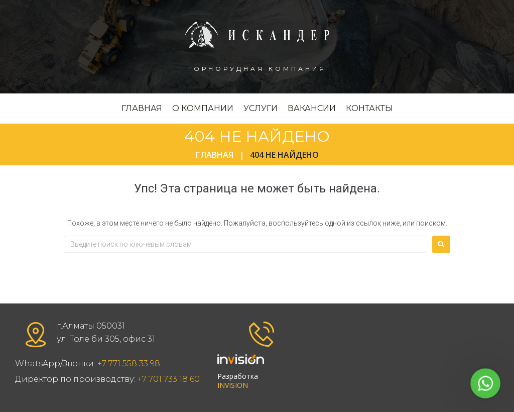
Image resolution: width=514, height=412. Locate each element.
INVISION (232, 385)
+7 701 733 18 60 (169, 379)
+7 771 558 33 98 (128, 363)
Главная (214, 154)
